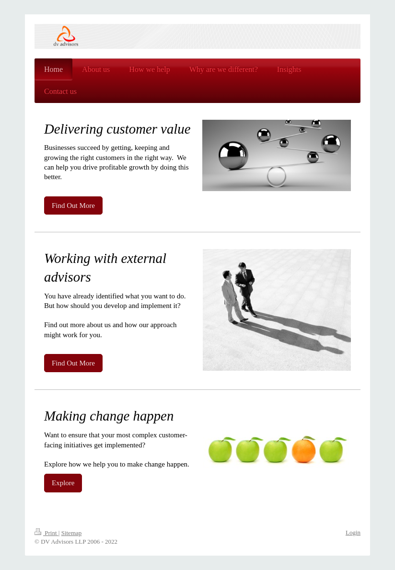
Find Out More (73, 205)
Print (46, 532)
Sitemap (71, 532)
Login (353, 532)
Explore (63, 483)
